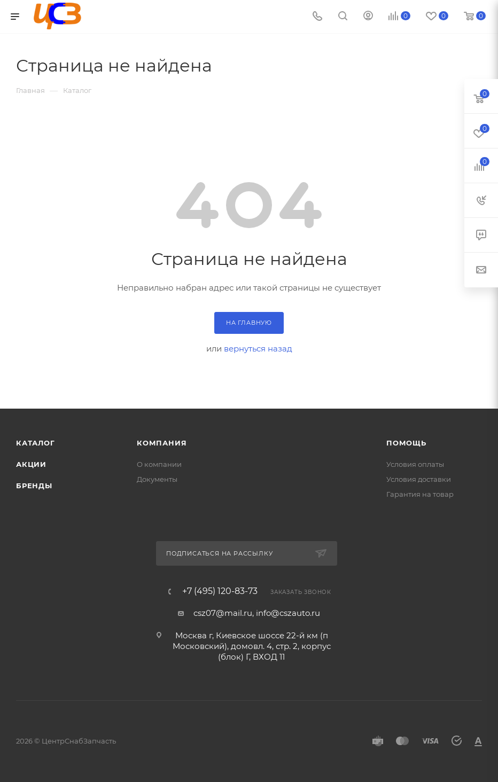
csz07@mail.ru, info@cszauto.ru (256, 613)
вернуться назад (258, 348)
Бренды (34, 485)
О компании (159, 464)
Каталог (35, 443)
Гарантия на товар (420, 494)
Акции (31, 464)
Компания (161, 443)
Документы (157, 479)
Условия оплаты (415, 464)
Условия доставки (418, 479)
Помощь (406, 443)
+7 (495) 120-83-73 (220, 591)
